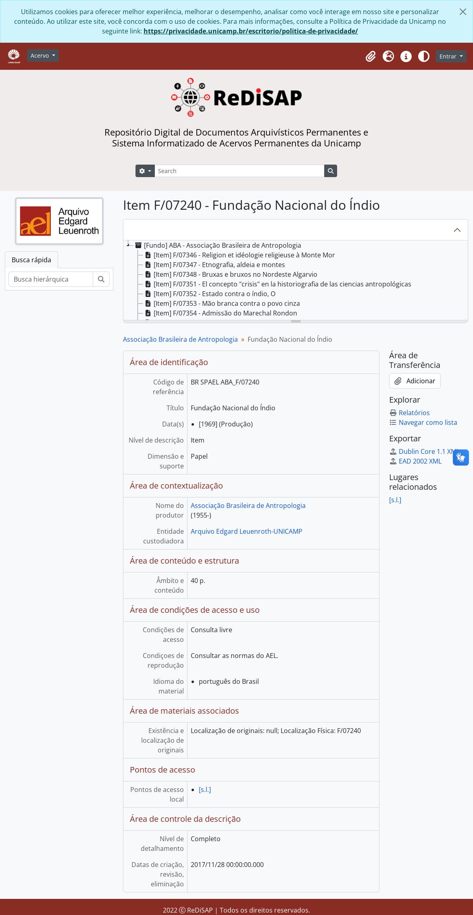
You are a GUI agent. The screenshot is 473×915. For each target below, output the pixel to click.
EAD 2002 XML (415, 461)
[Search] (239, 171)
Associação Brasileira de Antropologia (180, 339)
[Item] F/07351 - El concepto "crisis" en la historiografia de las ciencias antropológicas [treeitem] (277, 284)
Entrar (449, 56)
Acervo (40, 55)
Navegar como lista (423, 422)
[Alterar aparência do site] (424, 56)
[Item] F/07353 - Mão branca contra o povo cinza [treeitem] (221, 303)
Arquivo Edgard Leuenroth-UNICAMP (246, 531)
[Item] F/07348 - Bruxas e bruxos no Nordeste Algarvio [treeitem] (230, 274)
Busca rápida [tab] (31, 259)
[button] (370, 56)
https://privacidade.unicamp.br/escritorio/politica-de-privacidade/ (251, 31)
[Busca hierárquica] (50, 279)
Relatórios (409, 412)
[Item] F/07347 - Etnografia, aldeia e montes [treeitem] (214, 264)
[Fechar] (463, 11)
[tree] (295, 280)
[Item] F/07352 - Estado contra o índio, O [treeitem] (209, 294)
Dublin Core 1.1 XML (424, 451)
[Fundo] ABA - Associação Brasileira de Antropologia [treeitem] (217, 245)
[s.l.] (205, 789)
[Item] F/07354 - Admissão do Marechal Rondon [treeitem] (220, 313)
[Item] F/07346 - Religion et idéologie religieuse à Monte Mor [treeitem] (239, 255)
